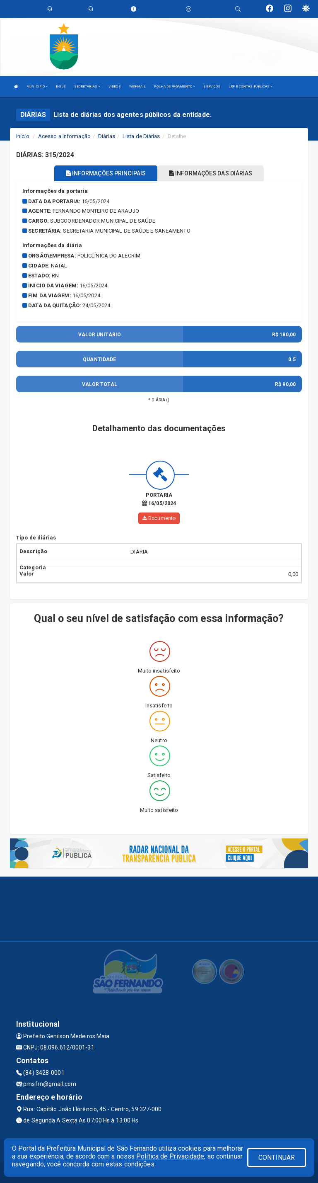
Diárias (106, 136)
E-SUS (61, 86)
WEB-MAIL (137, 86)
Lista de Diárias (141, 136)
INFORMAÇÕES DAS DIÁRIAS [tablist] (211, 173)
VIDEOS (114, 86)
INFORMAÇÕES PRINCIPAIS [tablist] (106, 173)
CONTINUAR (276, 1157)
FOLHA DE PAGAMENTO (174, 86)
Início (22, 136)
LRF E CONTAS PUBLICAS (250, 86)
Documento (159, 518)
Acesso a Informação (64, 136)
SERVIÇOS (211, 86)
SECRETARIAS (87, 86)
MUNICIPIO (37, 86)
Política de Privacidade (170, 1156)
